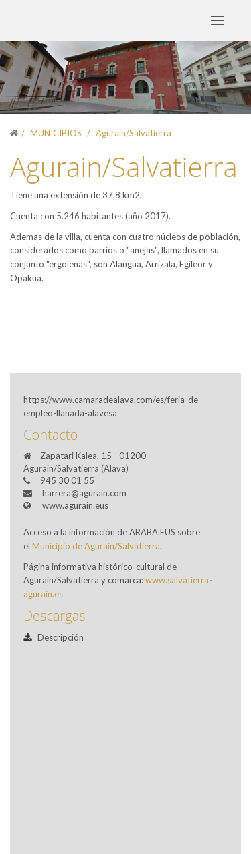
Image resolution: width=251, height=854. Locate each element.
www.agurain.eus (75, 505)
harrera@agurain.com (84, 493)
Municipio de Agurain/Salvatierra (96, 546)
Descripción (53, 637)
